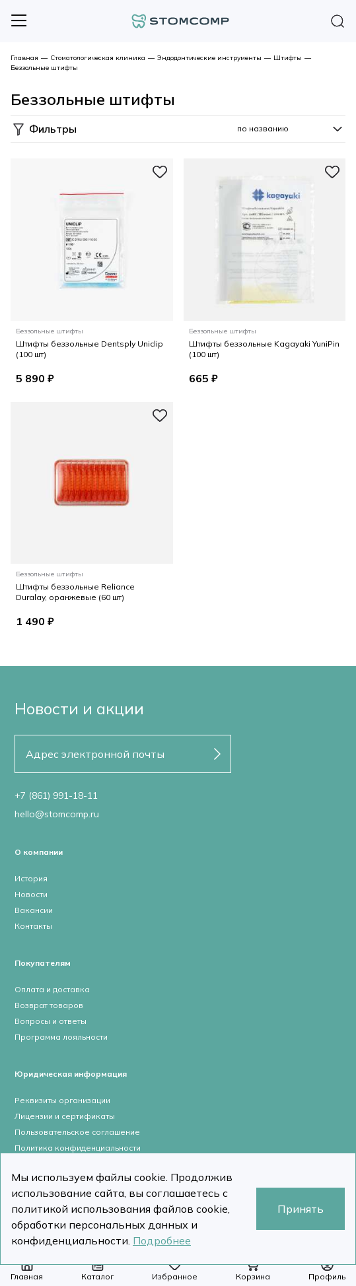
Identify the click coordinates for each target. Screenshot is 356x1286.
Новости (31, 894)
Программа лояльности (61, 1037)
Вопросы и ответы (51, 1021)
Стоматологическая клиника (97, 57)
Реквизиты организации (62, 1100)
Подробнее (162, 1240)
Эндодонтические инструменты (209, 57)
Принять (300, 1208)
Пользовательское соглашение (77, 1132)
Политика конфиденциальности (78, 1148)
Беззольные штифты (44, 67)
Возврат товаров (49, 1005)
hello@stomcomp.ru (57, 814)
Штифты (287, 57)
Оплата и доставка (52, 989)
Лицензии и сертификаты (65, 1116)
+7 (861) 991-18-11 (56, 795)
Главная (24, 57)
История (31, 878)
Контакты (33, 926)
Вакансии (34, 910)
